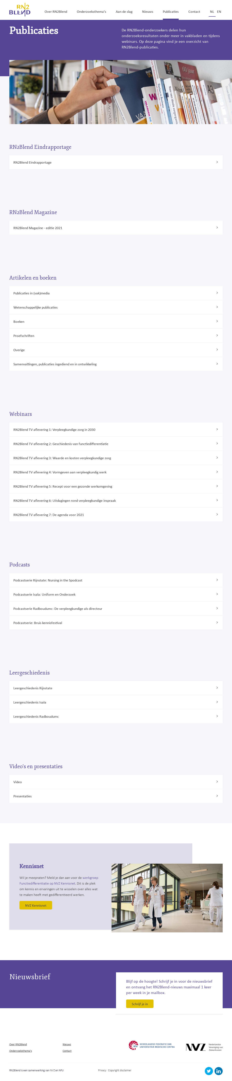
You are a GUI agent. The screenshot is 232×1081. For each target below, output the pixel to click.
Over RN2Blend (56, 11)
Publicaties (171, 11)
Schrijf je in (140, 1003)
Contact (194, 11)
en (219, 11)
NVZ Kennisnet (35, 905)
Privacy (102, 1070)
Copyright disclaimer (119, 1070)
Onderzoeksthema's (91, 11)
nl (212, 11)
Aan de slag (124, 11)
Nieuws (147, 11)
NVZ (52, 1070)
